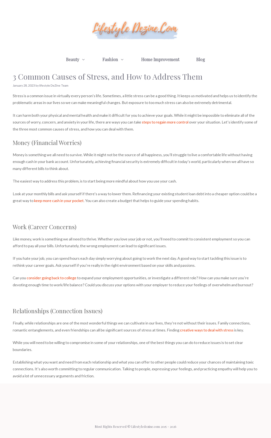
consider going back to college (51, 277)
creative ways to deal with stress (207, 330)
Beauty (80, 59)
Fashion (117, 59)
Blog (200, 59)
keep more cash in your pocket (59, 200)
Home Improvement (160, 59)
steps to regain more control (165, 122)
